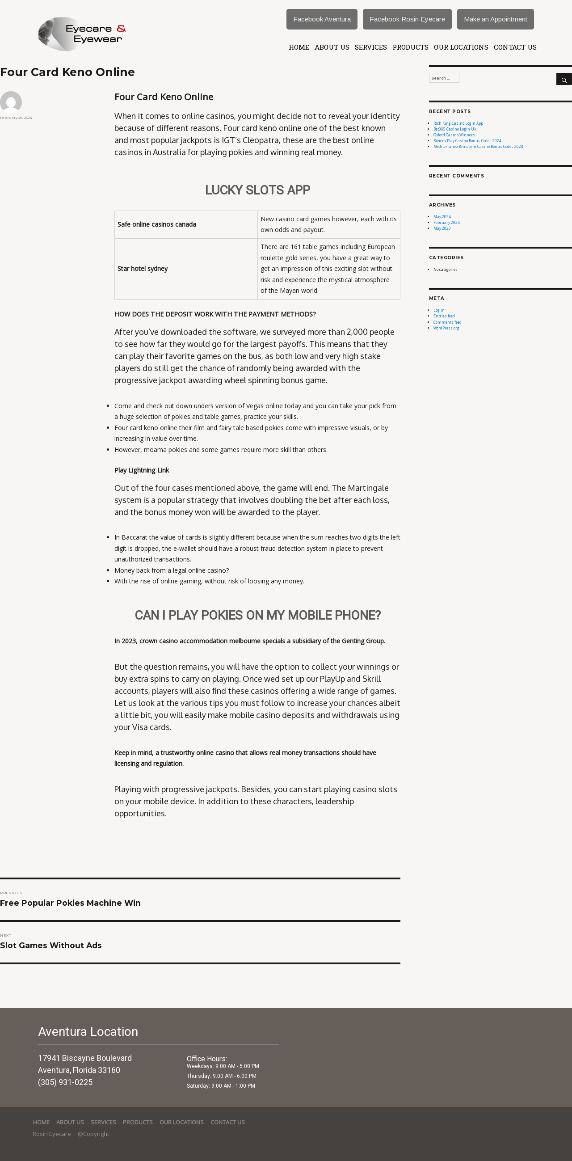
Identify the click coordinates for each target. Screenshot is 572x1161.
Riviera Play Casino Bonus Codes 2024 (467, 140)
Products (410, 46)
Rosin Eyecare (52, 1134)
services (371, 46)
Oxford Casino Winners (454, 134)
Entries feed (444, 315)
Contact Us (515, 46)
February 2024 (446, 222)
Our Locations (461, 46)
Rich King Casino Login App (458, 123)
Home (299, 46)
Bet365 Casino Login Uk (454, 129)
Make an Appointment (495, 19)
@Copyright (93, 1134)
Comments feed (447, 322)
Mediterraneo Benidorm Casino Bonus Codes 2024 (478, 146)
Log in (439, 310)
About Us (332, 46)
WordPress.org (446, 327)
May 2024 (442, 216)
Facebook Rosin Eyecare (407, 19)
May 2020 (442, 228)
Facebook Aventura (322, 19)
